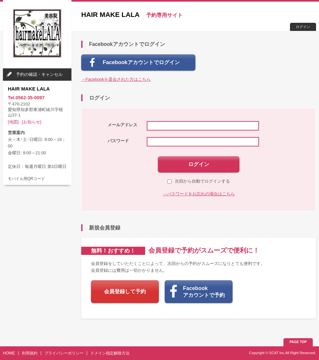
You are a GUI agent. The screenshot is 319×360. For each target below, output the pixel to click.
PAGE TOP (298, 342)
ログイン (303, 27)
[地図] (13, 121)
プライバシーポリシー (64, 353)
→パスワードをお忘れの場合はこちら (199, 193)
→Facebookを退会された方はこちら (116, 79)
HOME (9, 353)
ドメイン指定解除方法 (109, 353)
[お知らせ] (31, 121)
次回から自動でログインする (198, 181)
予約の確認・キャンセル (39, 74)
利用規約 (30, 353)
